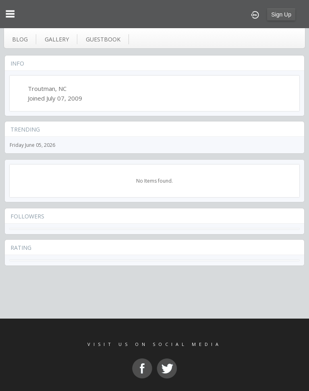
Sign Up (281, 14)
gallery (57, 39)
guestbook (103, 39)
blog (20, 39)
